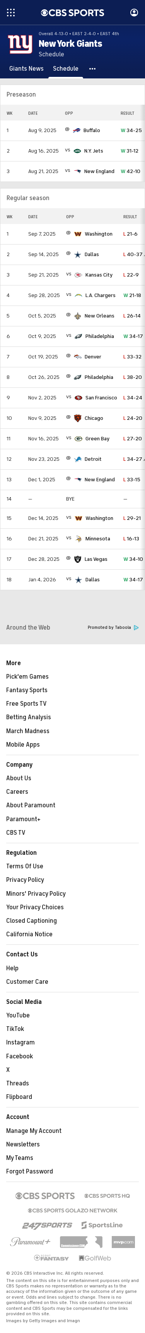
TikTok (15, 1029)
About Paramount (30, 805)
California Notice (29, 934)
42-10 (130, 171)
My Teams (19, 1158)
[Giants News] (26, 68)
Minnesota (97, 538)
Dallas (92, 254)
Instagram (20, 1042)
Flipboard (19, 1097)
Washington (99, 234)
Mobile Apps (23, 745)
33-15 (131, 479)
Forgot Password (29, 1171)
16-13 (131, 538)
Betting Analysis (28, 717)
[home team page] (76, 130)
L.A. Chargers (100, 295)
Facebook (19, 1056)
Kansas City (99, 275)
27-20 (132, 438)
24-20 (132, 418)
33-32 (132, 356)
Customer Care (27, 982)
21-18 (132, 295)
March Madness (27, 731)
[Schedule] (65, 68)
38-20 (132, 377)
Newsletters (23, 1144)
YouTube (18, 1015)
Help (12, 968)
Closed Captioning (31, 921)
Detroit (93, 459)
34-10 (133, 559)
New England (99, 171)
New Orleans (99, 315)
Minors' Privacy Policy (36, 894)
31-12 (129, 151)
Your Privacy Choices (35, 907)
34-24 (132, 397)
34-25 (131, 130)
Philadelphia (99, 336)
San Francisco (101, 397)
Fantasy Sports (27, 690)
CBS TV (16, 833)
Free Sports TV (26, 704)
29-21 (132, 518)
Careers (17, 792)
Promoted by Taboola (113, 627)
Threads (17, 1083)
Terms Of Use (24, 866)
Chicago (94, 418)
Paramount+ (23, 819)
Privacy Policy (25, 880)
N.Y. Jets (93, 151)
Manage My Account (33, 1131)
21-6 (130, 234)
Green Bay (97, 438)
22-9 (131, 275)
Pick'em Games (27, 677)
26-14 (132, 315)
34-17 (133, 336)
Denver (93, 356)
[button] (92, 68)
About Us (18, 778)
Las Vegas (96, 559)
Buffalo (92, 130)
